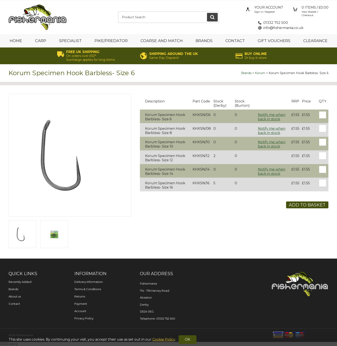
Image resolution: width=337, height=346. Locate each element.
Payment (80, 303)
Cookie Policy (163, 339)
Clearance (315, 40)
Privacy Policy (83, 318)
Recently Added (20, 282)
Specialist (70, 40)
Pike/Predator (111, 40)
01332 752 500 (275, 23)
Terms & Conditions (87, 289)
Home (16, 40)
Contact (235, 40)
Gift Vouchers (274, 40)
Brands (204, 40)
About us (15, 296)
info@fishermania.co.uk (283, 28)
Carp (40, 40)
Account (80, 311)
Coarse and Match (162, 40)
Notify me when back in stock (271, 117)
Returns (79, 296)
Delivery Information (88, 282)
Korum (260, 73)
